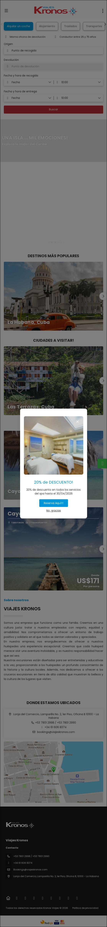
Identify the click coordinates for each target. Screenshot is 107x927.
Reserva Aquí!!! (53, 503)
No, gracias (53, 510)
